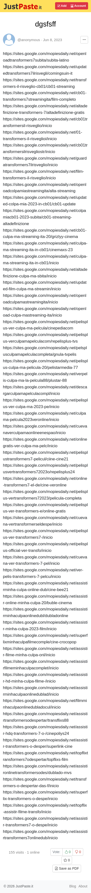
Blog (72, 886)
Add (61, 5)
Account (78, 5)
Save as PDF (67, 868)
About (82, 886)
